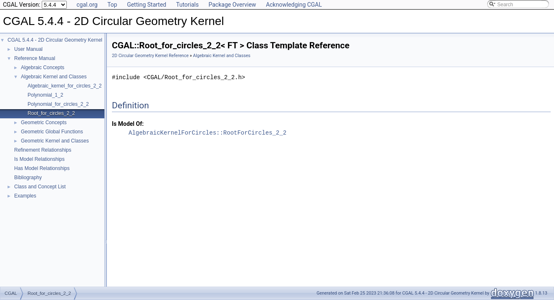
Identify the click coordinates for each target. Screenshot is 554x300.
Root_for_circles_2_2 (51, 113)
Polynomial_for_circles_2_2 (58, 104)
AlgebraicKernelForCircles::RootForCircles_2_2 (207, 133)
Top (112, 4)
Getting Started (146, 4)
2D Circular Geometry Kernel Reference (150, 55)
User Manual (28, 49)
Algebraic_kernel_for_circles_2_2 (64, 86)
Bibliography (28, 177)
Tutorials (187, 4)
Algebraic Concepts (42, 67)
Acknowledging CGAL (294, 4)
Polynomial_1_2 (45, 95)
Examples (25, 196)
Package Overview (232, 4)
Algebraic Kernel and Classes (53, 77)
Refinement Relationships (42, 150)
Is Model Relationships (39, 159)
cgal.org (86, 4)
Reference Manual (34, 58)
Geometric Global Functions (52, 132)
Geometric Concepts (43, 122)
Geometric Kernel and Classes (55, 141)
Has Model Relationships (42, 168)
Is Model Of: (128, 123)
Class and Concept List (40, 187)
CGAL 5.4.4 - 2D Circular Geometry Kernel (55, 40)
